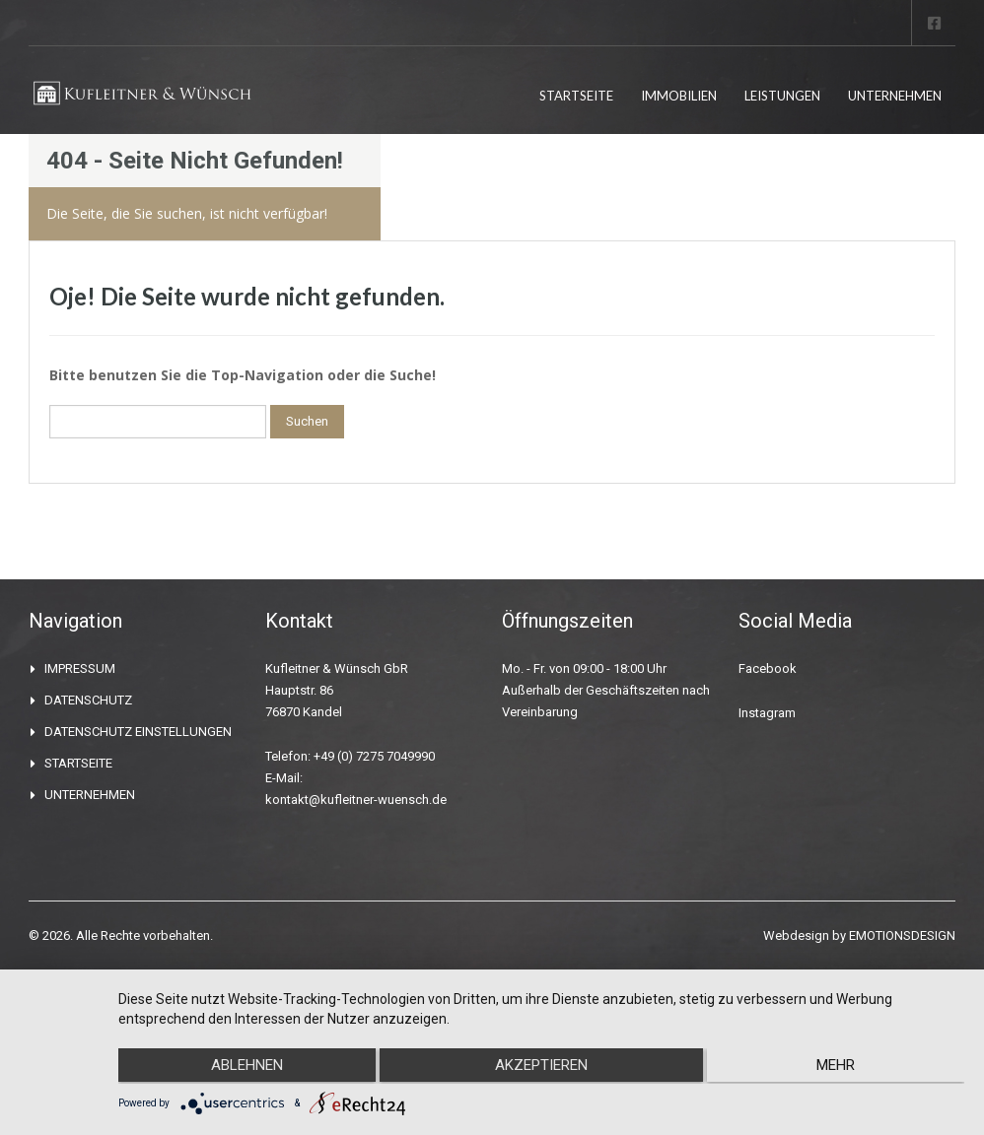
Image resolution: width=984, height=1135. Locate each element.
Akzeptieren (541, 1067)
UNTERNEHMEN (895, 95)
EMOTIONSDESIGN (902, 935)
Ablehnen (244, 1067)
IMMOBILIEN (679, 95)
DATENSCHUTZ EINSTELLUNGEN (138, 731)
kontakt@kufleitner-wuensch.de (356, 799)
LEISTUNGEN (782, 95)
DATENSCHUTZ (88, 700)
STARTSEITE (576, 95)
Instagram (767, 712)
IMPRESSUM (79, 668)
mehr (838, 1067)
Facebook (767, 668)
